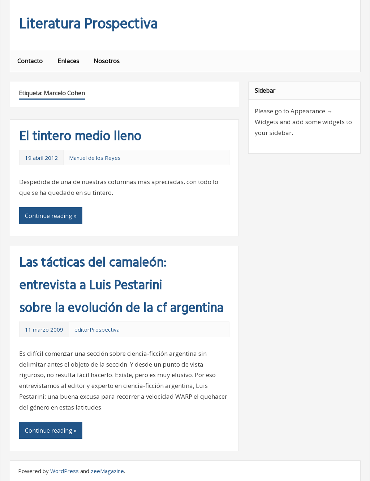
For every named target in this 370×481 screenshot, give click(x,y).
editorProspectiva (97, 329)
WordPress (64, 471)
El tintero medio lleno (80, 137)
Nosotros (107, 61)
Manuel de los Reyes (95, 157)
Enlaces (68, 61)
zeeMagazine (107, 471)
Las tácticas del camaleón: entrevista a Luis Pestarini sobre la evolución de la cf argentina (121, 286)
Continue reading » (51, 216)
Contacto (30, 61)
